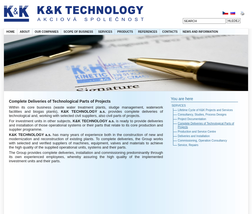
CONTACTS (170, 31)
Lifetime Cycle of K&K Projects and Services (205, 110)
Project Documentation (192, 119)
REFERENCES (147, 31)
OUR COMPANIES (47, 31)
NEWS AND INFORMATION (200, 31)
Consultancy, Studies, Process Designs (202, 114)
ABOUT (25, 31)
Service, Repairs (188, 145)
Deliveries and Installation (194, 136)
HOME (10, 31)
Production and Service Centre (197, 131)
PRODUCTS (125, 31)
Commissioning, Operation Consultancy (202, 140)
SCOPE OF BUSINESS (78, 31)
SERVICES (105, 31)
